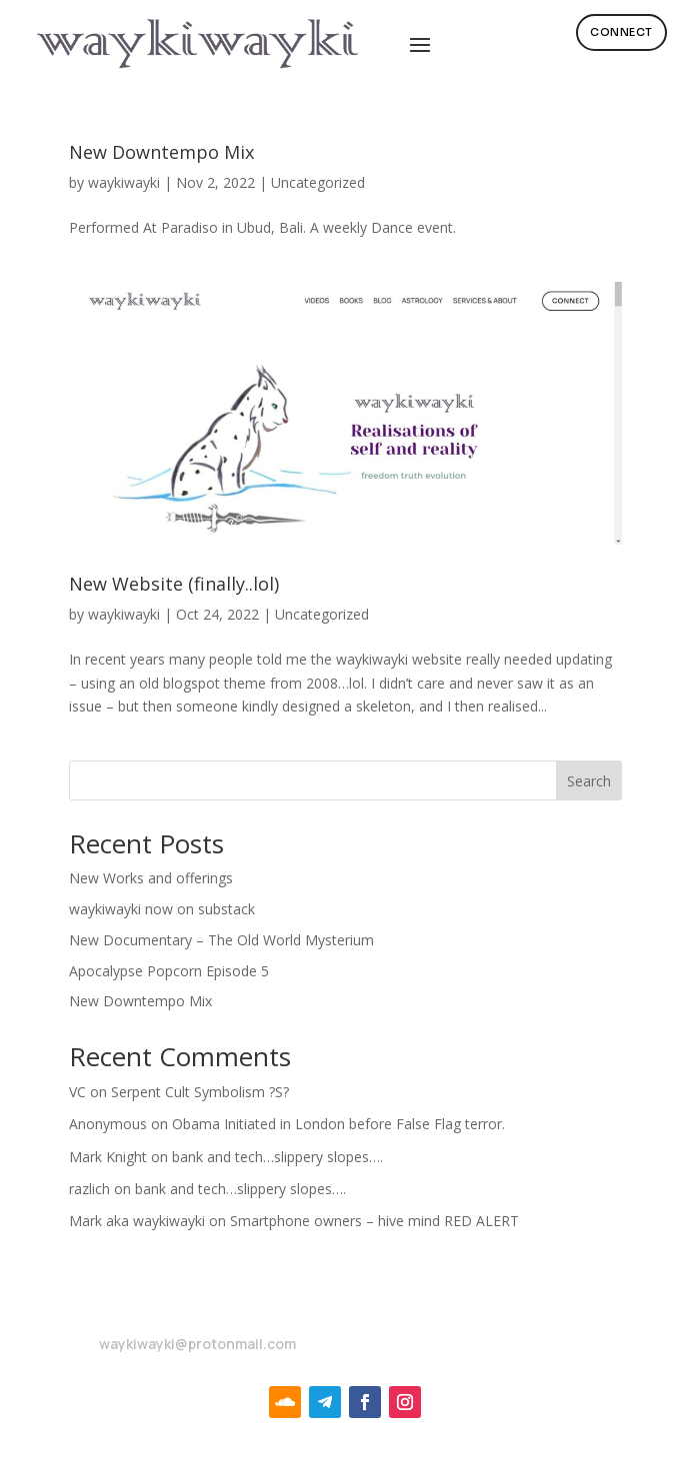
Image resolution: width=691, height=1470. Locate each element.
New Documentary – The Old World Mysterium (221, 939)
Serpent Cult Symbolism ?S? (200, 1091)
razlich (89, 1188)
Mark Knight (108, 1156)
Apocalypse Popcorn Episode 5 (169, 970)
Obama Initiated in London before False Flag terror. (338, 1123)
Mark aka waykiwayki (137, 1220)
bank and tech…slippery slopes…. (277, 1156)
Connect (621, 32)
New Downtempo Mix (161, 152)
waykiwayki (124, 182)
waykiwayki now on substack (162, 908)
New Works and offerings (151, 877)
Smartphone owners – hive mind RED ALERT (374, 1220)
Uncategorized (318, 182)
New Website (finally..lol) (174, 584)
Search (589, 780)
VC (77, 1091)
